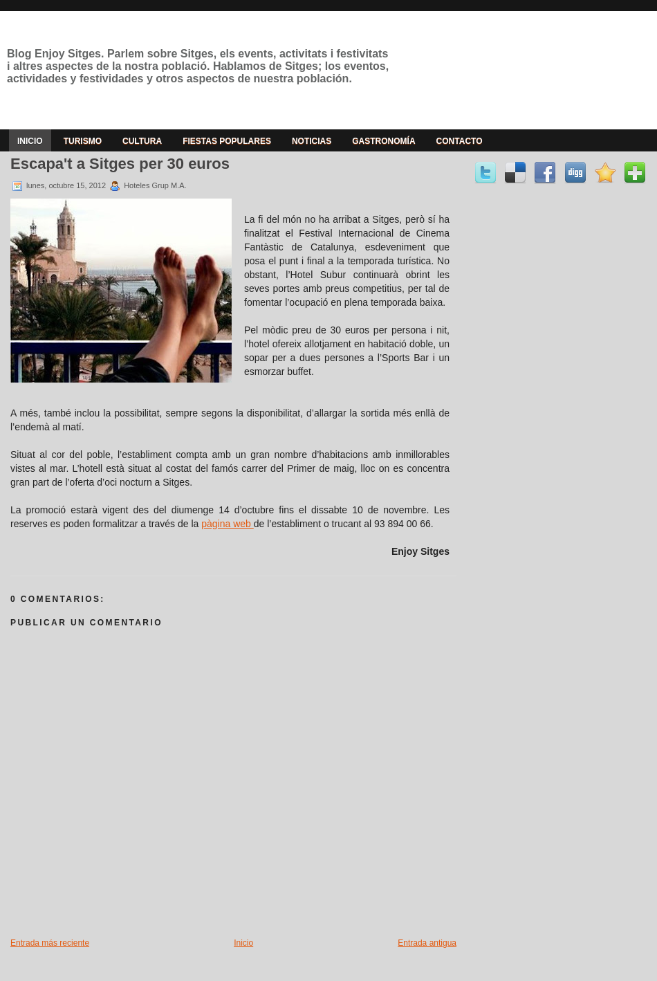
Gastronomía (383, 141)
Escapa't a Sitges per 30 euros (120, 163)
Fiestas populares (227, 141)
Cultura (142, 141)
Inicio (30, 141)
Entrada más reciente (49, 943)
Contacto (459, 141)
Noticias (311, 141)
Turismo (83, 141)
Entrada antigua (427, 943)
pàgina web (227, 523)
